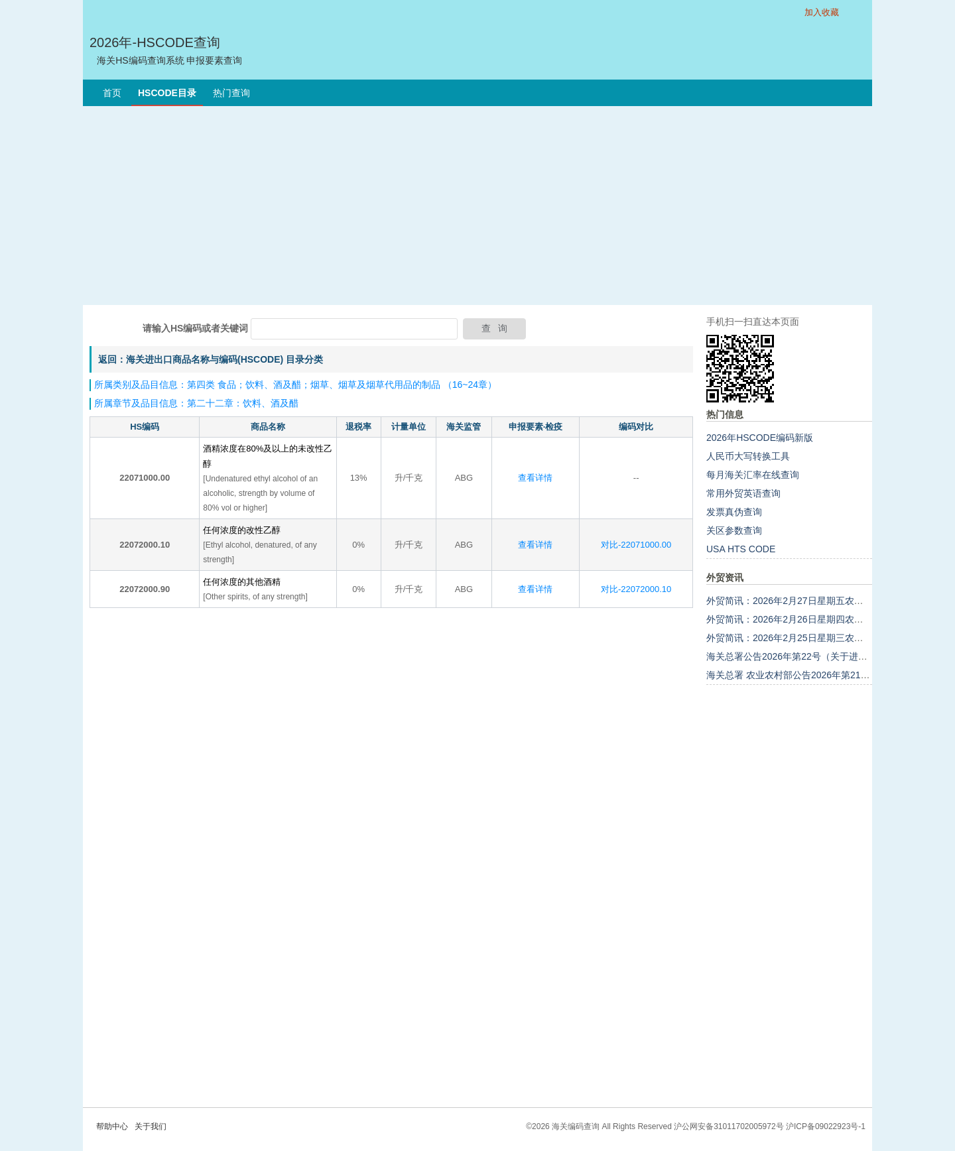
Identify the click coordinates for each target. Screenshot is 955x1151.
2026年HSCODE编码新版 (759, 437)
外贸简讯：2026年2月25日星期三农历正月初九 (803, 638)
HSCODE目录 (167, 93)
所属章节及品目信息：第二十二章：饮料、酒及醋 (196, 403)
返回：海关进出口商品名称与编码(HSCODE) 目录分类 (210, 359)
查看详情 (535, 478)
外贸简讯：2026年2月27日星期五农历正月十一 (803, 600)
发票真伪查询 (734, 512)
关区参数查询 (734, 530)
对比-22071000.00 (636, 545)
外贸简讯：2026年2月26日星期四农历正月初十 (803, 619)
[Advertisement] (477, 205)
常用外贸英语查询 (743, 493)
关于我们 (150, 1126)
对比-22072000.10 (636, 589)
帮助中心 (112, 1126)
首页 (112, 93)
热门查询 (231, 93)
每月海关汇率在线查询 (752, 474)
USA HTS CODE (740, 549)
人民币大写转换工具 (748, 456)
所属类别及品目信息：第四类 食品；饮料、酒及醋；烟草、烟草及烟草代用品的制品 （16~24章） (295, 384)
